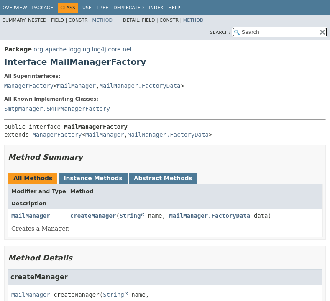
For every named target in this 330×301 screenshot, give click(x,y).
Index (156, 7)
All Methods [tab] (32, 178)
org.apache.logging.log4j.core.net (82, 49)
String (130, 215)
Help (174, 7)
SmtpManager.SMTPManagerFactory (57, 108)
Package (43, 7)
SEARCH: (220, 32)
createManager (93, 215)
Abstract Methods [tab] (163, 178)
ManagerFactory (29, 85)
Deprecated (128, 7)
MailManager (76, 85)
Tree (102, 7)
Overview (15, 7)
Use (87, 7)
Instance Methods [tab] (93, 178)
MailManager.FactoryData (140, 85)
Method (102, 20)
